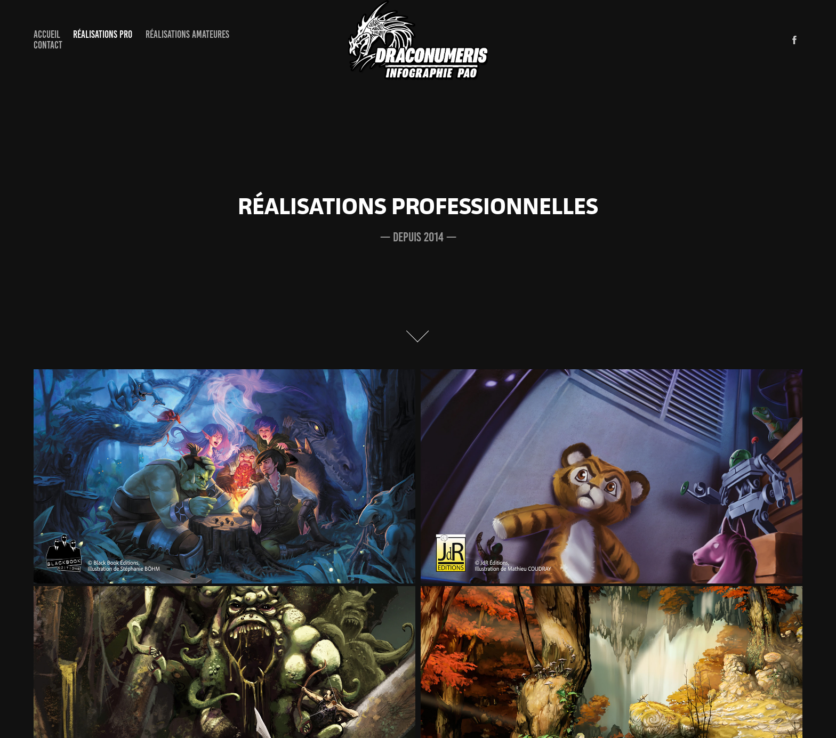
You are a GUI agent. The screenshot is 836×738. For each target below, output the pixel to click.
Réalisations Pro (102, 34)
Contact (48, 45)
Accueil (47, 34)
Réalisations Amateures (187, 34)
